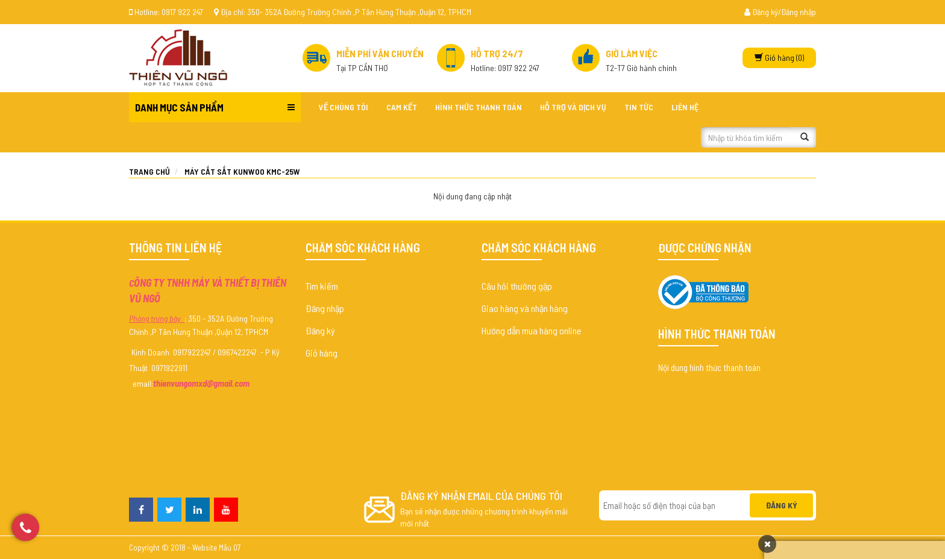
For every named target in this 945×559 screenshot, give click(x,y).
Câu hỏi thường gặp (517, 286)
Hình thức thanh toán (478, 107)
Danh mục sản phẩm (179, 107)
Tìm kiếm (322, 286)
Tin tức (638, 107)
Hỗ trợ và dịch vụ (573, 107)
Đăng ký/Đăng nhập (780, 12)
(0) (779, 57)
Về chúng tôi (343, 107)
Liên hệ (685, 107)
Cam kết (401, 107)
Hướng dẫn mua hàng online (532, 330)
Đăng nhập (325, 308)
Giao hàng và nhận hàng (525, 308)
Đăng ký (320, 330)
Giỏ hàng (322, 352)
